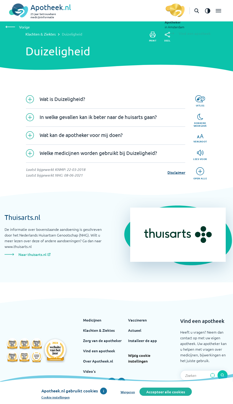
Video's (89, 371)
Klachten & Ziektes (40, 34)
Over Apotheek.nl (98, 360)
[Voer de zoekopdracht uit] (223, 375)
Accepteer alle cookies (165, 391)
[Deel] (167, 37)
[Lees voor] (200, 155)
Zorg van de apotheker (102, 340)
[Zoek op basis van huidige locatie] (213, 375)
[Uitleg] (200, 101)
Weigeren (128, 392)
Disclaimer (176, 172)
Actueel (134, 330)
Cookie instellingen (55, 397)
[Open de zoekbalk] (196, 10)
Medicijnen (92, 319)
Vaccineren (137, 319)
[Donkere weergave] (200, 120)
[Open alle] (200, 173)
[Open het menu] (218, 10)
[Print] (153, 37)
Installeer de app (142, 340)
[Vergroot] (200, 138)
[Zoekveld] (204, 375)
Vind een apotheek (99, 350)
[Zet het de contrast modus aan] (207, 10)
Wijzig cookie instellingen (139, 358)
